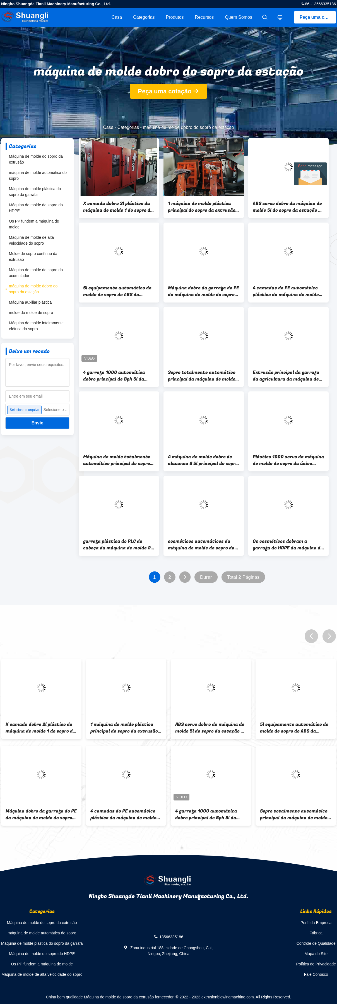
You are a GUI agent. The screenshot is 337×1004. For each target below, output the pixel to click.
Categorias (144, 17)
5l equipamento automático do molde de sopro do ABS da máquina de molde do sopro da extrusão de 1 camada (117, 291)
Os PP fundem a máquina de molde (34, 224)
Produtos (175, 17)
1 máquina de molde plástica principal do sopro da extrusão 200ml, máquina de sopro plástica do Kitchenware (201, 207)
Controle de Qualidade (316, 943)
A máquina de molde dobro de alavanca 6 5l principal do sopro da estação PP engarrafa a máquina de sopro (203, 460)
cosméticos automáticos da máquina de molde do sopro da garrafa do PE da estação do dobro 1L (201, 544)
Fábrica (315, 933)
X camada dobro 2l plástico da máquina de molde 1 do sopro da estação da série (118, 207)
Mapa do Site (316, 953)
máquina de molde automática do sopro (38, 175)
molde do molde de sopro (31, 312)
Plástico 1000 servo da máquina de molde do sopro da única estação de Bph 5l (288, 460)
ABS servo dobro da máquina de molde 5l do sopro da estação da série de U (288, 207)
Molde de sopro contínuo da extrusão (33, 256)
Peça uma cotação (318, 17)
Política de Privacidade (316, 964)
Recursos (204, 17)
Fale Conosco (316, 974)
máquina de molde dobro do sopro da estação (33, 289)
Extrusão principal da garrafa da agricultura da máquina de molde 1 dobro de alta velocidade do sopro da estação (287, 375)
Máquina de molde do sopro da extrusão (36, 159)
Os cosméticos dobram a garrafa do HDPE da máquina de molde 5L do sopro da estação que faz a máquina (288, 544)
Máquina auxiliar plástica (30, 302)
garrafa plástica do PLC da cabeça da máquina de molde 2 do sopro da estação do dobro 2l (118, 544)
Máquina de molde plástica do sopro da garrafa (35, 191)
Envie (38, 423)
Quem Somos (238, 17)
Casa (117, 17)
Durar (206, 577)
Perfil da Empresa (315, 922)
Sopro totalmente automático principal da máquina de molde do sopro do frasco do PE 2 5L (201, 375)
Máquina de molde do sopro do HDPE (36, 208)
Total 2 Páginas (243, 577)
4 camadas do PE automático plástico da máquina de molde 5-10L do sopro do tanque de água (286, 291)
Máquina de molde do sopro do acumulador (36, 273)
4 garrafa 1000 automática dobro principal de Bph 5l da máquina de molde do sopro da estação (116, 375)
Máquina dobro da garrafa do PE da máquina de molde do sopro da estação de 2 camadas (203, 291)
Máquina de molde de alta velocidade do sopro (31, 240)
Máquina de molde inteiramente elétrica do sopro (36, 326)
